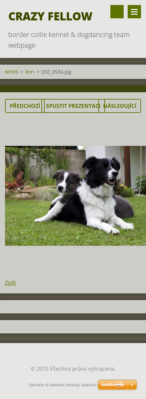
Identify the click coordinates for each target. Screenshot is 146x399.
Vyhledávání (117, 11)
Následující (119, 106)
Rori (29, 72)
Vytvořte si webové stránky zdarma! (62, 384)
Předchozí (25, 106)
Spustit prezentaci (73, 106)
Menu (134, 11)
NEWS (11, 72)
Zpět (10, 282)
